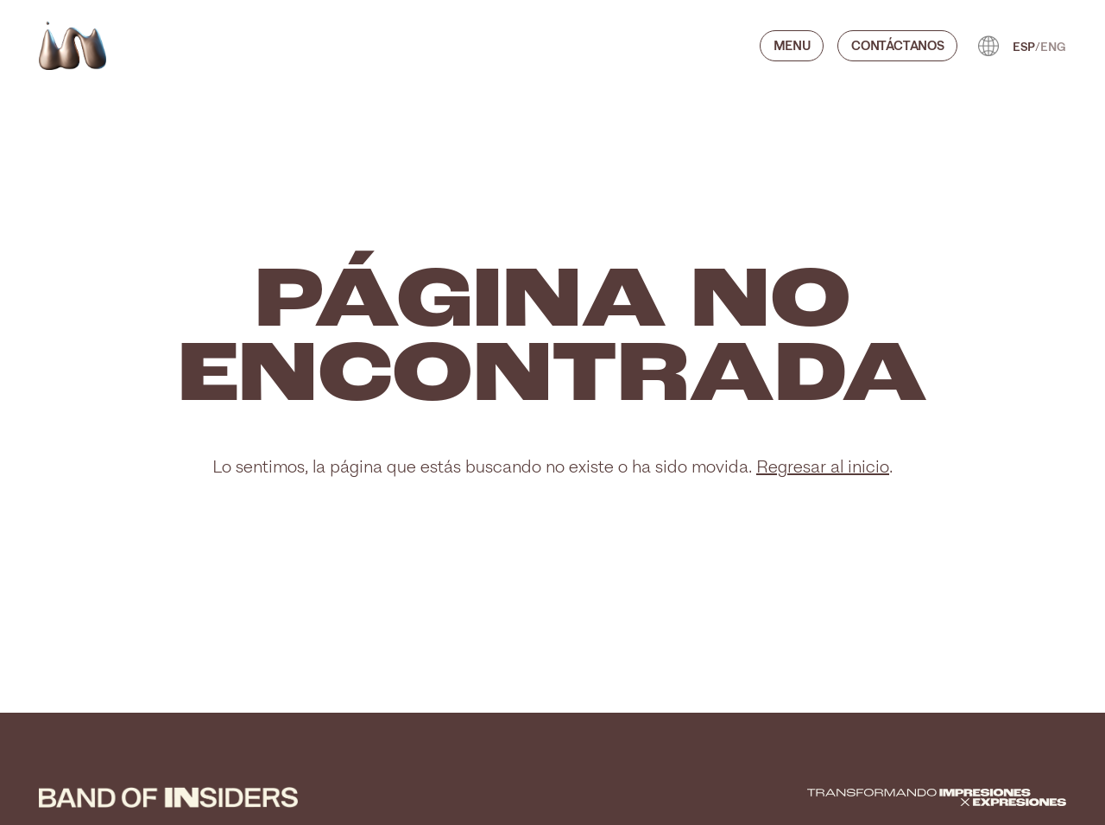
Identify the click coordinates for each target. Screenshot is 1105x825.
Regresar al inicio (822, 466)
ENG (1053, 46)
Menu (792, 45)
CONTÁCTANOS (897, 45)
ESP (1024, 46)
